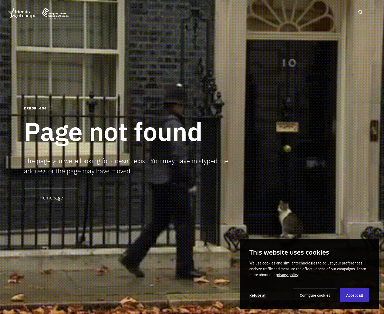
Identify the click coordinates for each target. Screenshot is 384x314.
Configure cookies (315, 295)
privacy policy (287, 274)
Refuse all (257, 295)
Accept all (354, 295)
